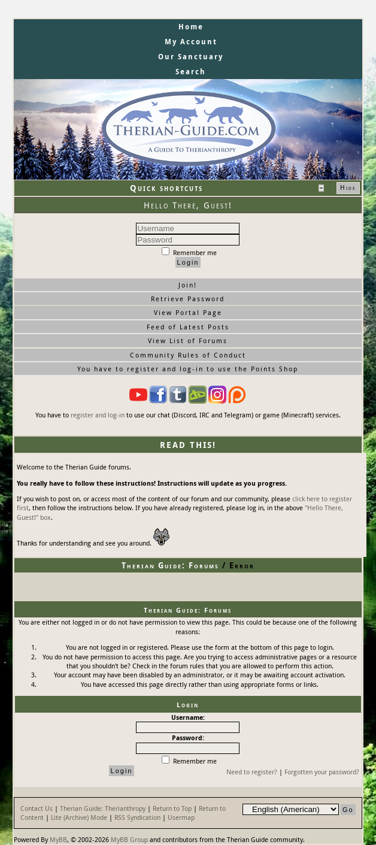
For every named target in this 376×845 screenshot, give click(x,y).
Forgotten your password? (321, 771)
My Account (191, 42)
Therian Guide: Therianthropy (102, 808)
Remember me (189, 252)
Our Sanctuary (190, 57)
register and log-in (98, 414)
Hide (348, 187)
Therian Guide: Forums (170, 565)
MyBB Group (129, 839)
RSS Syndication (137, 817)
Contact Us (36, 808)
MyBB (58, 839)
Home (191, 27)
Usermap (181, 817)
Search (190, 71)
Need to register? (251, 771)
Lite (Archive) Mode (79, 817)
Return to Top (172, 808)
